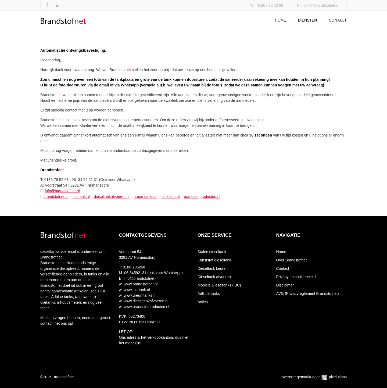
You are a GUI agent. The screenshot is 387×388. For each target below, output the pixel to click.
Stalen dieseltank (212, 252)
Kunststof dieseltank (214, 260)
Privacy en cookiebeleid (296, 277)
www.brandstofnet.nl (140, 284)
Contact (338, 20)
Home (280, 20)
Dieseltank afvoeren (214, 277)
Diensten (307, 20)
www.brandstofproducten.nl (146, 307)
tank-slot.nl (171, 196)
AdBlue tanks (209, 293)
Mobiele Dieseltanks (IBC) (219, 285)
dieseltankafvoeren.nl (111, 196)
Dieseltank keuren (213, 268)
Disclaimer (285, 285)
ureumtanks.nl (145, 196)
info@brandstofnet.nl (321, 5)
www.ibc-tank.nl (136, 290)
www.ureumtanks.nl (139, 295)
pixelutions (338, 377)
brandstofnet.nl (56, 196)
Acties (203, 302)
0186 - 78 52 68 (270, 5)
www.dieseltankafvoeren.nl (146, 301)
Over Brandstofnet (291, 260)
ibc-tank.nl (81, 196)
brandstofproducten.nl (202, 196)
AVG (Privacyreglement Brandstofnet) (307, 293)
